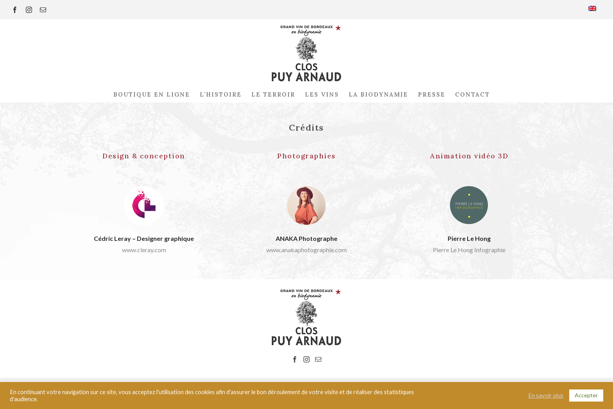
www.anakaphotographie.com (306, 249)
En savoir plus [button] (545, 395)
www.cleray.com (144, 249)
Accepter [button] (586, 395)
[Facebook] (295, 359)
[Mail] (318, 359)
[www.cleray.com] (143, 189)
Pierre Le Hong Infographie (469, 249)
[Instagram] (306, 359)
